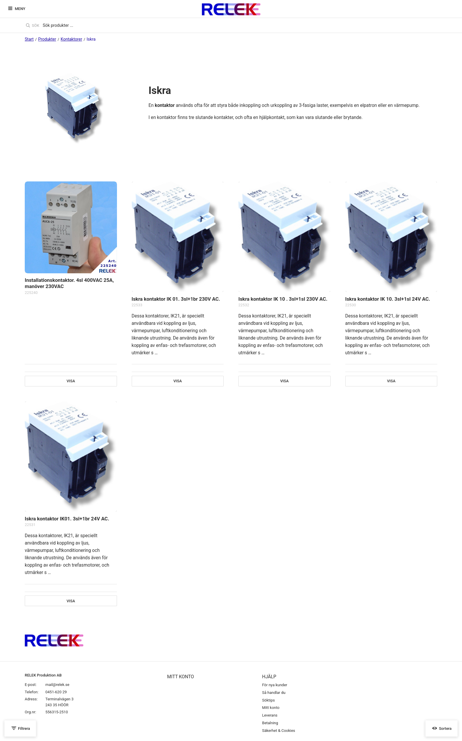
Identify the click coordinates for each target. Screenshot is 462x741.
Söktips (268, 700)
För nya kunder (274, 685)
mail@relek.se (57, 684)
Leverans (270, 715)
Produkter (47, 39)
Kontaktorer (71, 39)
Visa (71, 381)
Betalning (270, 723)
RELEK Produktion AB (43, 675)
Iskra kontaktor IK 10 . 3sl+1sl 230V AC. (282, 299)
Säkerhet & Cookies (278, 730)
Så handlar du (274, 692)
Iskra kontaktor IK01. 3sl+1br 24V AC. (67, 519)
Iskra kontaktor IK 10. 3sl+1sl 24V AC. (387, 299)
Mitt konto (271, 707)
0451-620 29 (56, 692)
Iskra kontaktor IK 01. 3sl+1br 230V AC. (176, 299)
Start (29, 39)
